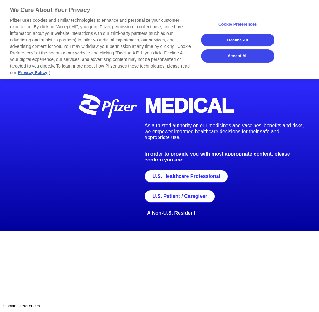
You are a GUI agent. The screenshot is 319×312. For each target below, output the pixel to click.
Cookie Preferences (21, 306)
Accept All (238, 56)
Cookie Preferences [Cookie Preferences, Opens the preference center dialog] (237, 24)
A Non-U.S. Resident (171, 213)
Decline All (237, 40)
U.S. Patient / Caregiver (179, 196)
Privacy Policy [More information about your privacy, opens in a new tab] (32, 72)
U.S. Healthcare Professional (186, 176)
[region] (159, 39)
